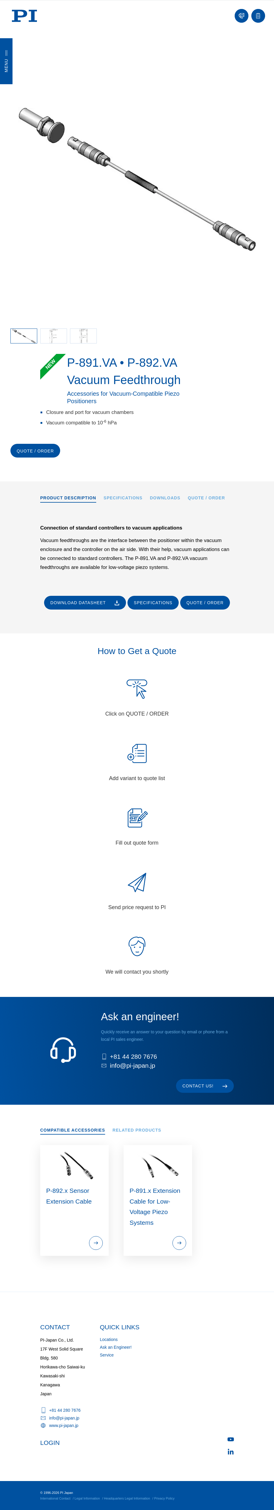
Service (107, 1355)
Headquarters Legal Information (127, 1498)
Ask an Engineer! (116, 1347)
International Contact (55, 1498)
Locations (109, 1339)
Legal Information (87, 1498)
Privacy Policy (164, 1498)
